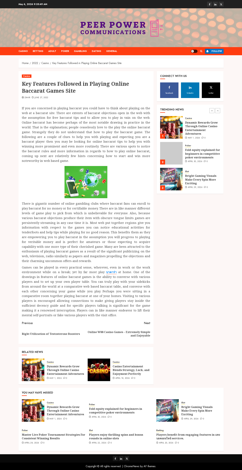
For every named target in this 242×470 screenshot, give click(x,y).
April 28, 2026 (31, 443)
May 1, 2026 (55, 378)
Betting (38, 51)
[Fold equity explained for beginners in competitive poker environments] (171, 153)
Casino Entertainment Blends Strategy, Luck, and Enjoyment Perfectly (131, 370)
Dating (96, 51)
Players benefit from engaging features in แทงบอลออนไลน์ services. (188, 436)
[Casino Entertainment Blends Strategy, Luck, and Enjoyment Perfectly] (99, 370)
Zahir (27, 97)
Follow (213, 51)
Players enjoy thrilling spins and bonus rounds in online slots (116, 436)
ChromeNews (131, 466)
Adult (52, 51)
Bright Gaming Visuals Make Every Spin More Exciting (200, 179)
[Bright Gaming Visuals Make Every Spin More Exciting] (171, 179)
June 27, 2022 (41, 97)
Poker (65, 51)
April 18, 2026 (122, 378)
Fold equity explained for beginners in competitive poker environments (202, 153)
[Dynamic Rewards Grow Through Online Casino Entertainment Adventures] (33, 370)
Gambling (80, 51)
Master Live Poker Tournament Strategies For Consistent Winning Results (53, 436)
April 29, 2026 (195, 187)
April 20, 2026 (166, 443)
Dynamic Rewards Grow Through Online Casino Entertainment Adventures (65, 370)
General (111, 51)
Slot (187, 171)
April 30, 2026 (195, 161)
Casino (23, 51)
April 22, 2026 (99, 443)
